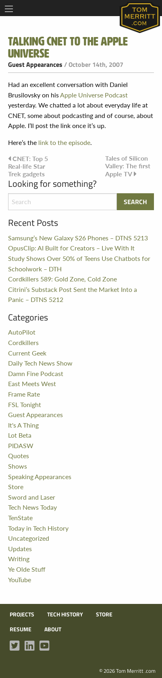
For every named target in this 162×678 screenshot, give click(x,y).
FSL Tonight (24, 404)
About (52, 629)
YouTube (19, 579)
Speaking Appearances (39, 476)
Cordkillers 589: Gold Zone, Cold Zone (62, 278)
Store (15, 486)
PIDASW (20, 445)
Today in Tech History (38, 528)
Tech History (65, 614)
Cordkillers (23, 342)
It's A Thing (23, 425)
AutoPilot (21, 332)
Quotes (18, 455)
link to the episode (64, 142)
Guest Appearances (35, 64)
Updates (20, 548)
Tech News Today (32, 507)
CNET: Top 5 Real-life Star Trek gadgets (28, 166)
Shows (17, 466)
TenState (20, 517)
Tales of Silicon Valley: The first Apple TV (127, 165)
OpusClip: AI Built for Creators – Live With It (71, 247)
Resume (20, 629)
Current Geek (27, 353)
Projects (22, 614)
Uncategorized (28, 538)
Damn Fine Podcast (35, 373)
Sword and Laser (31, 497)
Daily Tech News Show (40, 363)
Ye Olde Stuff (27, 569)
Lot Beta (19, 435)
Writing (18, 558)
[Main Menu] (9, 9)
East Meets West (32, 383)
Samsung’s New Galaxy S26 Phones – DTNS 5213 (78, 237)
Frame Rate (24, 394)
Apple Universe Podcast (94, 94)
